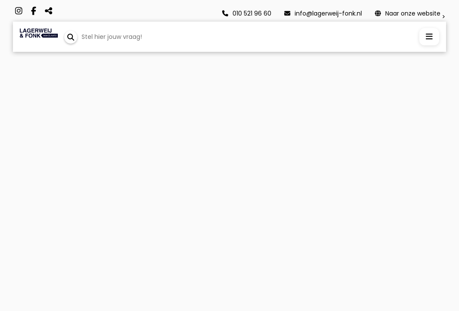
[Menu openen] (429, 36)
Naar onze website (407, 13)
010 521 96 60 (246, 13)
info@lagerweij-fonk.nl (323, 13)
